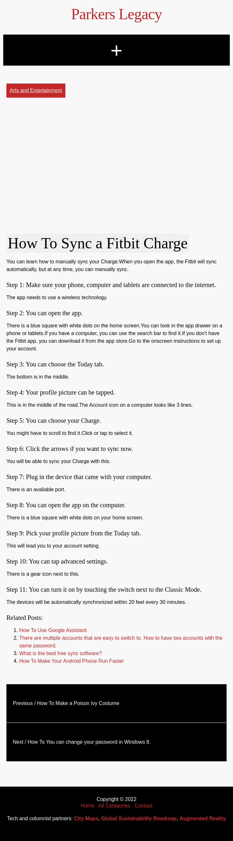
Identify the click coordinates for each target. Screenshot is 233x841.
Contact (143, 805)
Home (88, 805)
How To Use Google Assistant (53, 630)
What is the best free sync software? (60, 653)
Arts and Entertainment (36, 90)
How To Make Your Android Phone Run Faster (71, 661)
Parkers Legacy (116, 13)
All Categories (114, 805)
